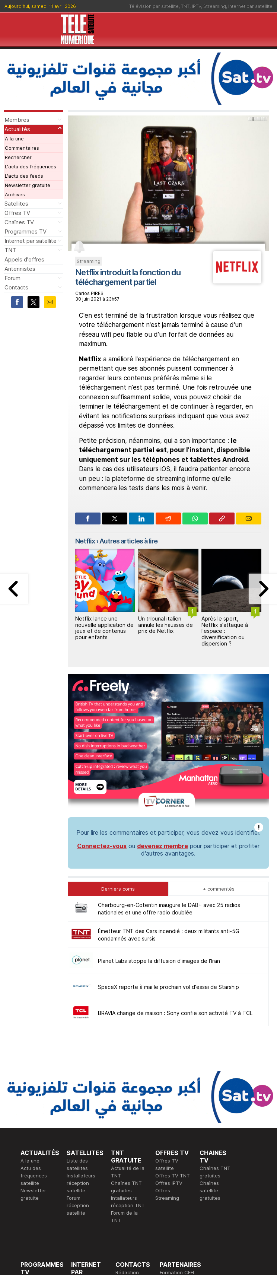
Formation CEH (177, 1158)
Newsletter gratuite (27, 185)
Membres (16, 119)
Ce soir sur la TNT (41, 1180)
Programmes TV (25, 231)
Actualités (17, 129)
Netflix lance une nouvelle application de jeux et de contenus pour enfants (104, 627)
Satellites (16, 203)
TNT (185, 6)
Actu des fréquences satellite (33, 1061)
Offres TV (17, 212)
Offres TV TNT (172, 1061)
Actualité (81, 1173)
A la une (14, 139)
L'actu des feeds (24, 176)
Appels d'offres (24, 259)
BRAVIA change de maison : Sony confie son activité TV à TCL (175, 898)
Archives (15, 194)
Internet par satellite (250, 6)
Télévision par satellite (154, 6)
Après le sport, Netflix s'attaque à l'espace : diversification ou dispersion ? (224, 631)
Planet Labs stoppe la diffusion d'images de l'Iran (159, 846)
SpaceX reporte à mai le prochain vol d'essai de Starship (168, 872)
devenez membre (162, 731)
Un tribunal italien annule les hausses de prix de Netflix (165, 624)
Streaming (214, 6)
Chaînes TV (19, 222)
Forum (12, 278)
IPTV (196, 6)
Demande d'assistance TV (130, 1187)
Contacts (16, 287)
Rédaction (127, 1158)
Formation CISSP (179, 1165)
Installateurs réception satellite (81, 1068)
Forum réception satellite (78, 1091)
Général (124, 1173)
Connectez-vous (102, 731)
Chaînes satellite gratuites (210, 1076)
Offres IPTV (168, 1069)
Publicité (125, 1165)
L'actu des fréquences (30, 166)
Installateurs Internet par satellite (85, 1195)
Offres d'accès (88, 1180)
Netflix (85, 541)
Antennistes (19, 268)
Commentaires (22, 148)
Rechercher (18, 157)
